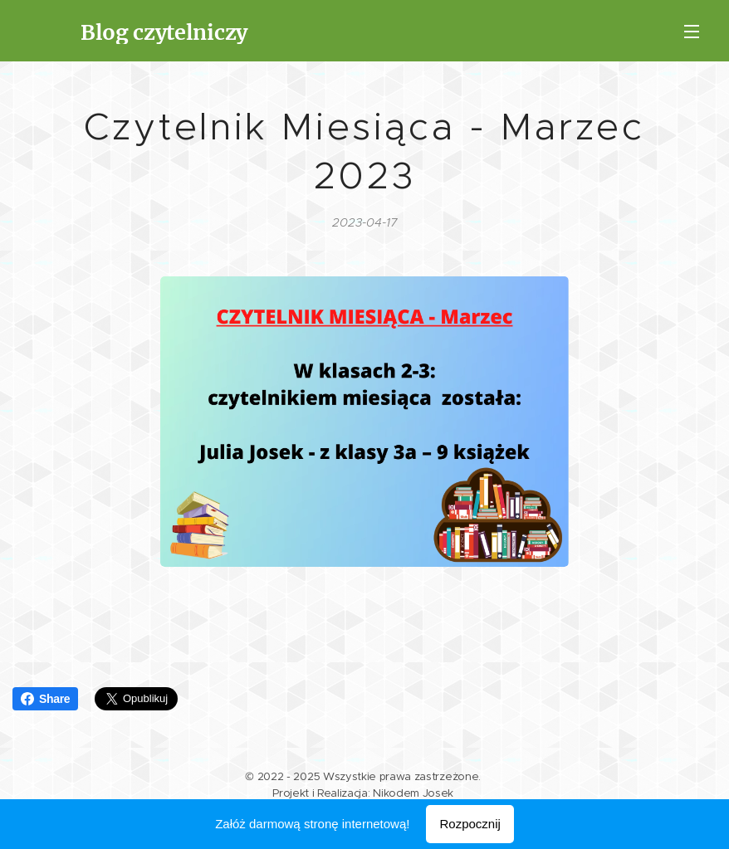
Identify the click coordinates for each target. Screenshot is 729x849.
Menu (691, 31)
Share (45, 698)
